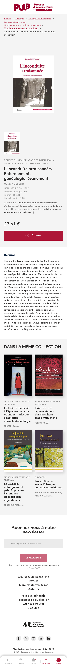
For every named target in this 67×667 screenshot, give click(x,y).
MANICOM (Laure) (15, 184)
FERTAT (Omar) (11, 426)
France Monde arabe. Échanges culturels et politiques (48, 484)
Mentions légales (33, 649)
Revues (33, 581)
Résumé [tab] (10, 255)
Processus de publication (33, 600)
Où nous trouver (33, 604)
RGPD (51, 649)
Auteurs (33, 589)
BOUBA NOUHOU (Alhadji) (48, 492)
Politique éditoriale (33, 596)
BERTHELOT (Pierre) (14, 505)
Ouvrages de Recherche (33, 577)
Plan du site (18, 649)
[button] (58, 660)
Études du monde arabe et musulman (28, 160)
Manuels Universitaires (33, 585)
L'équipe (33, 608)
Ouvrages (40, 477)
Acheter (34, 236)
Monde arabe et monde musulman (26, 164)
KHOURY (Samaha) (44, 496)
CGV (45, 649)
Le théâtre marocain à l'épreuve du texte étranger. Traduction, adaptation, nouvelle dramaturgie (17, 415)
